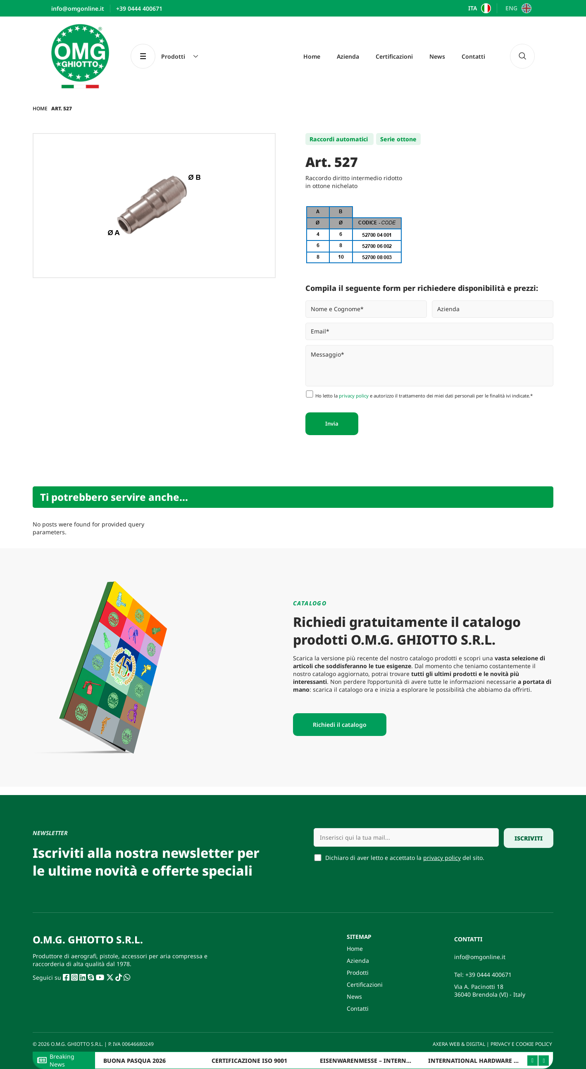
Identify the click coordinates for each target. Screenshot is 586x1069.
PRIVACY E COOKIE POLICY (522, 1044)
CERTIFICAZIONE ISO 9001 (249, 1060)
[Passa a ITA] (478, 8)
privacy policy (354, 396)
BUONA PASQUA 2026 (134, 1060)
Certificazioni (394, 56)
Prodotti (358, 972)
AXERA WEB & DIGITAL (458, 1044)
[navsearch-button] (522, 56)
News (437, 56)
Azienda (348, 56)
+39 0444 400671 (488, 975)
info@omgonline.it (479, 957)
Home (311, 56)
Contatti (473, 56)
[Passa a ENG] (517, 8)
